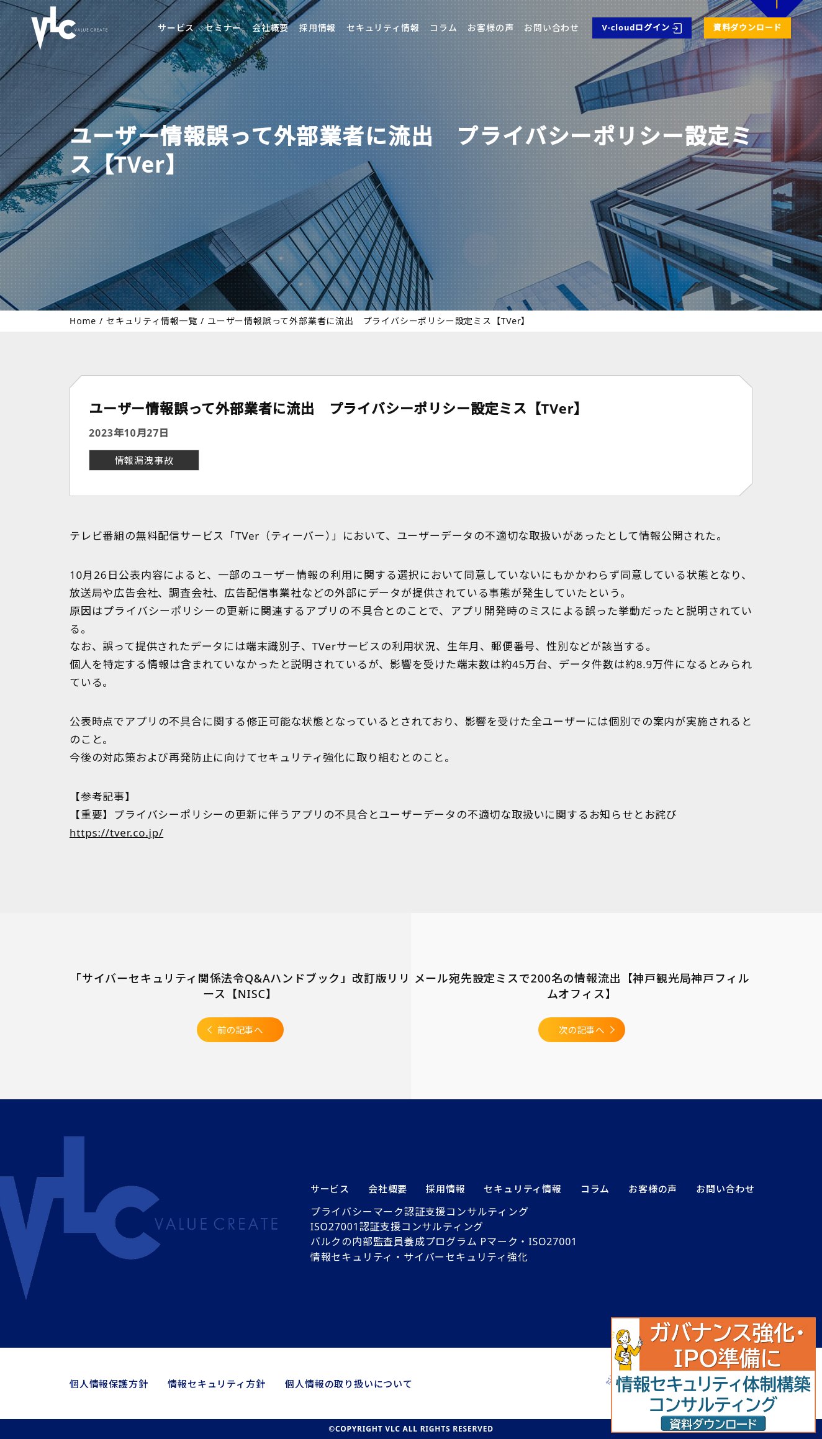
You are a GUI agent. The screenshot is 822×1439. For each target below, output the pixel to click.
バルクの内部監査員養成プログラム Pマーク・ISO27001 (443, 1241)
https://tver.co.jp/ (116, 831)
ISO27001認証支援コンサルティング (397, 1226)
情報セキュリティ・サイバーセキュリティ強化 (419, 1257)
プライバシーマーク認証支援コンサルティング (419, 1212)
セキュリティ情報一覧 (151, 321)
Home (83, 321)
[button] (713, 1375)
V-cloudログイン (636, 27)
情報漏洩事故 (144, 460)
